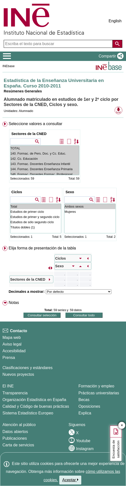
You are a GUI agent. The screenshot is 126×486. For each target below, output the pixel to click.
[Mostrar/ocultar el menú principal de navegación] (7, 56)
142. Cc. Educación (44, 158)
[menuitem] (63, 182)
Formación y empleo (96, 386)
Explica (85, 413)
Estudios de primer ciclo (35, 211)
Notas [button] (14, 302)
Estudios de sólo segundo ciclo (35, 222)
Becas (84, 400)
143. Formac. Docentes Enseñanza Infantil (44, 163)
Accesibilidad (13, 351)
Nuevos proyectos (18, 374)
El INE (8, 386)
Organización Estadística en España (34, 400)
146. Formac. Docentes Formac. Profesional (44, 174)
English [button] (115, 21)
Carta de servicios (18, 445)
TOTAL (44, 148)
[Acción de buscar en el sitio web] (117, 44)
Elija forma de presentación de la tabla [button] (42, 248)
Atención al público (19, 425)
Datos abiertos (15, 432)
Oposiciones (89, 406)
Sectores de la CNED (28, 134)
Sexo (69, 192)
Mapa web (11, 337)
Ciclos (16, 192)
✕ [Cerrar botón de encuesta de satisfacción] (122, 425)
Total (35, 206)
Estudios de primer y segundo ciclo (35, 216)
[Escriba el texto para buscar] (59, 44)
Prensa (8, 357)
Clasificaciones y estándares (27, 368)
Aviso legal (11, 344)
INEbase (8, 66)
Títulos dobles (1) (35, 227)
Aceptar (70, 480)
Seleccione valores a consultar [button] (35, 124)
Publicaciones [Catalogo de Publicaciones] (14, 438)
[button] (110, 56)
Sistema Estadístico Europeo (27, 413)
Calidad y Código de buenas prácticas (35, 406)
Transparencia (15, 393)
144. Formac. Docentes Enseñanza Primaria (44, 169)
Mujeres (89, 211)
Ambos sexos (89, 206)
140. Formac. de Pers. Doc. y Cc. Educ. (44, 153)
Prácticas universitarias (99, 393)
